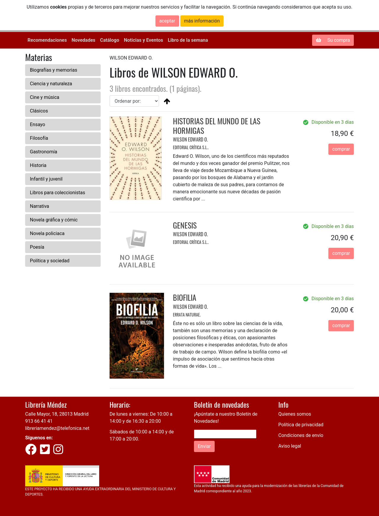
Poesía (37, 247)
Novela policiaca (47, 233)
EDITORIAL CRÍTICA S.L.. (191, 147)
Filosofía (39, 138)
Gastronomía (43, 152)
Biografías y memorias (53, 70)
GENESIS (185, 225)
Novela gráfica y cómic (54, 220)
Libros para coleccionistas (57, 192)
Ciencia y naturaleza (51, 83)
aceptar (167, 21)
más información (202, 21)
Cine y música (44, 97)
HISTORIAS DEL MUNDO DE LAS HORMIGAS (216, 125)
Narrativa (39, 206)
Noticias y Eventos (143, 40)
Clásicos (39, 111)
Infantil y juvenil (46, 179)
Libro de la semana (188, 40)
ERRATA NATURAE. (187, 314)
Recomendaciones (47, 40)
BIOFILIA (184, 297)
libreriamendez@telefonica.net (57, 428)
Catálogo (109, 40)
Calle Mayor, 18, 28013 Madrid (57, 414)
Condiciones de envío (300, 435)
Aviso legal (289, 446)
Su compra (333, 40)
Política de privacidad (300, 424)
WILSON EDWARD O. (190, 139)
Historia (38, 165)
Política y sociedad (50, 260)
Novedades (83, 40)
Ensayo (37, 124)
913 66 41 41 (39, 421)
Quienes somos (294, 414)
